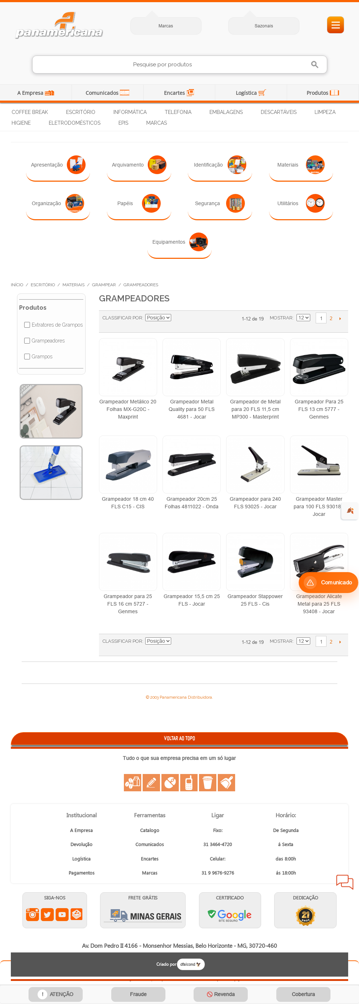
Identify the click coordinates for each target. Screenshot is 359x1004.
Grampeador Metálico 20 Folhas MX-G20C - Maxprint (127, 409)
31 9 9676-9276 (218, 873)
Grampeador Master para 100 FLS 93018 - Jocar (319, 506)
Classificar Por (122, 317)
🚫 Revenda (221, 994)
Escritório (80, 112)
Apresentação (58, 164)
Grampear (104, 284)
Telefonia (178, 112)
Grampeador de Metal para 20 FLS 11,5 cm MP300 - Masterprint (255, 409)
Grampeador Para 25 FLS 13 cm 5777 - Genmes (319, 409)
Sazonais (264, 25)
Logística (247, 92)
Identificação (220, 164)
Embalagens (226, 112)
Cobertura (303, 994)
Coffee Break (30, 112)
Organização (58, 203)
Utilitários (300, 203)
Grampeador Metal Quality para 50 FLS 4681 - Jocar (192, 409)
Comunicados (103, 92)
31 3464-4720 (217, 844)
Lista (206, 321)
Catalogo (149, 830)
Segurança (220, 203)
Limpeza (325, 112)
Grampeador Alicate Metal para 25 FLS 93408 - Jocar (319, 603)
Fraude (138, 994)
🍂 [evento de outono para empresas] (350, 510)
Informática (130, 112)
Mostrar (281, 317)
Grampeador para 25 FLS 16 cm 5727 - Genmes (128, 603)
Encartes (175, 92)
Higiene (21, 123)
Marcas (166, 25)
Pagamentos (82, 873)
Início (17, 284)
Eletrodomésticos (74, 123)
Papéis (139, 203)
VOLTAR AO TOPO (179, 738)
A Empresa (31, 92)
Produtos (318, 92)
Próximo (340, 318)
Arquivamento (139, 164)
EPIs (123, 123)
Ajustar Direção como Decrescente (177, 318)
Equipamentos (180, 242)
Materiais (300, 164)
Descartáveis (279, 112)
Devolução (81, 844)
